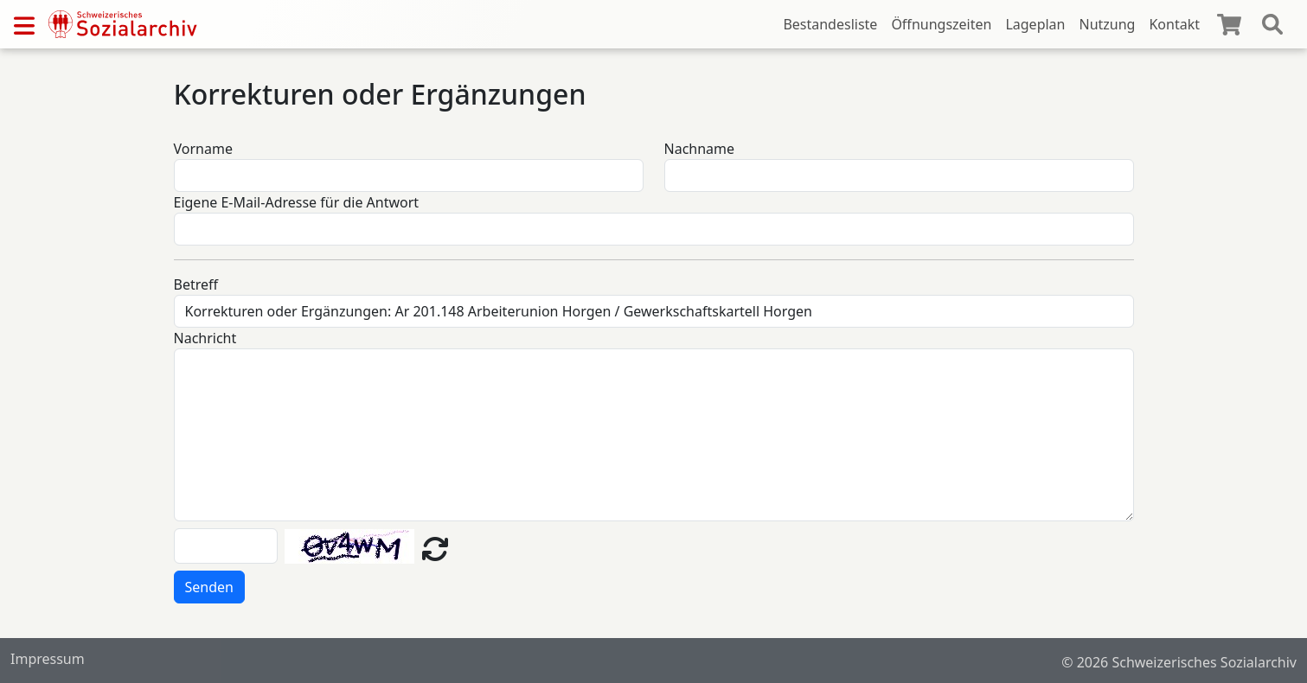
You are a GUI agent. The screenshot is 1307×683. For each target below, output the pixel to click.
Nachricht (205, 338)
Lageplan (1035, 24)
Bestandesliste (830, 24)
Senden (209, 587)
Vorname (203, 148)
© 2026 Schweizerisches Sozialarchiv (1179, 662)
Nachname (699, 148)
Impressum (47, 658)
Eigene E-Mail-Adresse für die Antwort (297, 202)
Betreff (196, 284)
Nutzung (1107, 24)
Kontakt (1174, 24)
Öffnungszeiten (941, 24)
